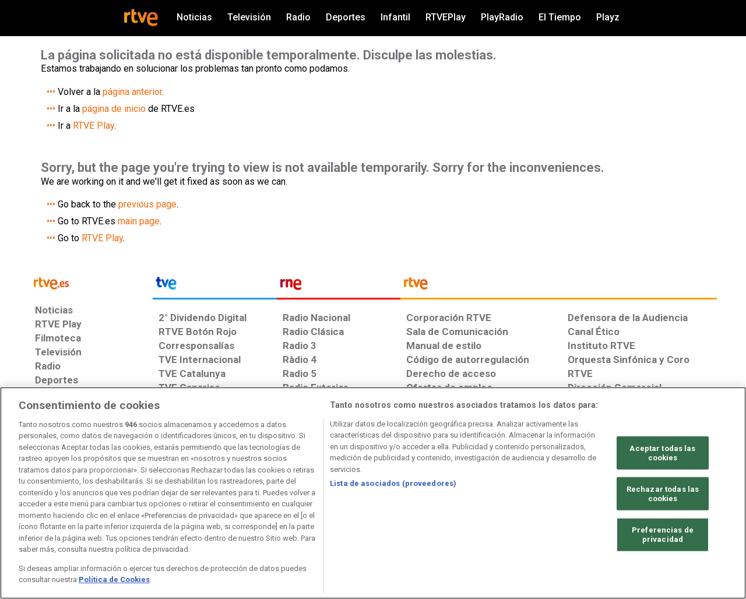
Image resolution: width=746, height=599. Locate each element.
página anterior (132, 91)
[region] (373, 493)
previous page (147, 204)
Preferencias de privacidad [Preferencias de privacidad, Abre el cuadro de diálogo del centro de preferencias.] (663, 535)
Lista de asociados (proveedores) (393, 483)
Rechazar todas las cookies (663, 494)
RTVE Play (93, 125)
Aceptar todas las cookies (662, 453)
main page (139, 221)
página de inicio (114, 108)
